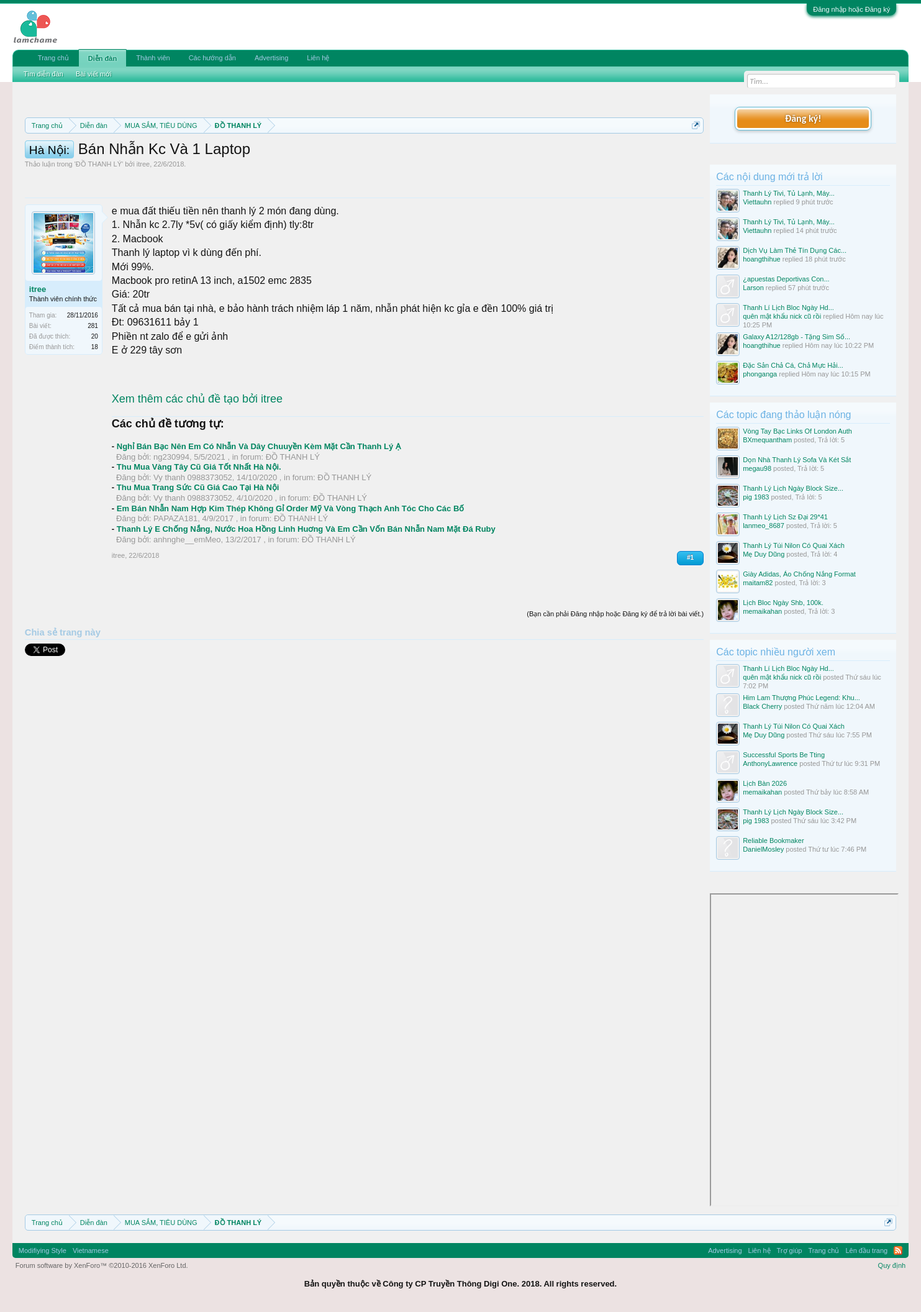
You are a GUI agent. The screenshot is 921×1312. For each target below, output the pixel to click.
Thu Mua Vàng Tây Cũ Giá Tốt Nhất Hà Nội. (199, 522)
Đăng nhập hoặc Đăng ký (851, 9)
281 (93, 381)
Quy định (892, 1265)
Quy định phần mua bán (430, 155)
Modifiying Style (42, 1250)
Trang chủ (53, 58)
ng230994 (171, 512)
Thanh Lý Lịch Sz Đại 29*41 (785, 517)
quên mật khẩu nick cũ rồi (782, 316)
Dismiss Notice (693, 154)
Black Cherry (762, 706)
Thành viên (153, 58)
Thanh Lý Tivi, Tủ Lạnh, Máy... (789, 193)
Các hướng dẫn (212, 58)
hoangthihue (762, 259)
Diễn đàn (102, 58)
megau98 (757, 468)
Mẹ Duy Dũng (763, 554)
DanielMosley (763, 849)
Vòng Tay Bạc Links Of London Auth (797, 431)
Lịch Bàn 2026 (765, 783)
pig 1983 (756, 497)
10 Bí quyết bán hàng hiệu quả (261, 169)
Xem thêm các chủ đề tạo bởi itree (197, 455)
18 (94, 402)
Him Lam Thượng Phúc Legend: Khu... (801, 697)
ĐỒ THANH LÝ (99, 220)
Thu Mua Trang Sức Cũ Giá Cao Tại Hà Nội (198, 543)
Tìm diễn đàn (43, 74)
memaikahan (762, 611)
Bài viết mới (94, 74)
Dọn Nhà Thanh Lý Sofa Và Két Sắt (797, 459)
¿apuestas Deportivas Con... (786, 279)
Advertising (271, 58)
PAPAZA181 (175, 574)
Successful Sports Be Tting (784, 754)
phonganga (760, 374)
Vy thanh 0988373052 (192, 533)
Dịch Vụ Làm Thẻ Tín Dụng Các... (794, 250)
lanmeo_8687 (763, 525)
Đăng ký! (803, 118)
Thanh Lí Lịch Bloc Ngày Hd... (788, 307)
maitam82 (758, 582)
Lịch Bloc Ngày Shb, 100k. (783, 602)
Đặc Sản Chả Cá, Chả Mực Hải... (793, 365)
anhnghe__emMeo (186, 595)
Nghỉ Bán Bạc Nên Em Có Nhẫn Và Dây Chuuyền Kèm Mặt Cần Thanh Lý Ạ (259, 502)
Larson (753, 287)
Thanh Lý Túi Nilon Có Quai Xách (794, 545)
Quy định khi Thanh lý (545, 155)
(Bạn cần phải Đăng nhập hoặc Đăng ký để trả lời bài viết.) (615, 669)
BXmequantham (767, 440)
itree (143, 220)
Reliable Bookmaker (773, 840)
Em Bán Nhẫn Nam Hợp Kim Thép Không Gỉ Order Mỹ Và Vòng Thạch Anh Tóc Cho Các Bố (291, 564)
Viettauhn (757, 202)
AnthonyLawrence (770, 763)
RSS (898, 1250)
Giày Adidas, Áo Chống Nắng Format (799, 574)
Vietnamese (91, 1250)
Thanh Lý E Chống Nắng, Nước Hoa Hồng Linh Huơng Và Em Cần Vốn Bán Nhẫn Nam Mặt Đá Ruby (306, 585)
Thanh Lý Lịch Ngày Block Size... (793, 488)
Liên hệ (318, 58)
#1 (690, 613)
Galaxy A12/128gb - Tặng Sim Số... (796, 336)
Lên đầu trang (866, 1250)
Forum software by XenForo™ (102, 1265)
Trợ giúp (789, 1250)
